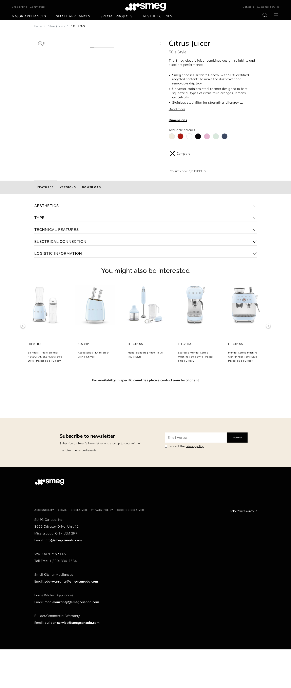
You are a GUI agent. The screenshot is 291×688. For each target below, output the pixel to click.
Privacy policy (102, 548)
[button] (40, 42)
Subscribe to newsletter (87, 474)
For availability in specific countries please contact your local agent (145, 419)
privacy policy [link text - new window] (194, 485)
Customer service (268, 6)
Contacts (248, 6)
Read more (177, 109)
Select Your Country (242, 549)
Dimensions (178, 120)
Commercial (37, 6)
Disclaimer (79, 548)
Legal (62, 548)
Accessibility (44, 548)
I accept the (186, 485)
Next (268, 364)
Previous (22, 364)
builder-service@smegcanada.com (71, 661)
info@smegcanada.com (63, 579)
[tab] (45, 225)
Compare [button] (180, 153)
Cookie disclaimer (130, 548)
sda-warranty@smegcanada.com (71, 620)
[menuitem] (30, 16)
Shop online (19, 6)
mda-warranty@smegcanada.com (71, 641)
